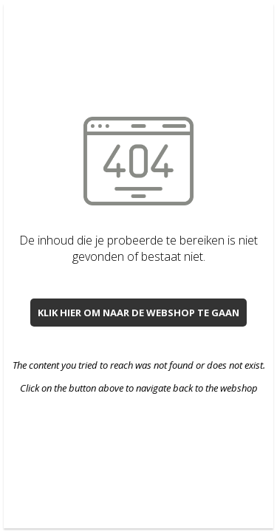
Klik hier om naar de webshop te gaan (138, 312)
